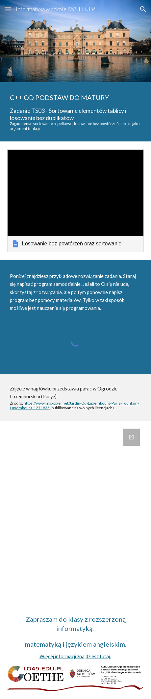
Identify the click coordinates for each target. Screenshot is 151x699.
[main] (75, 112)
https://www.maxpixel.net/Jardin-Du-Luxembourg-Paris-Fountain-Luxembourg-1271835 (74, 405)
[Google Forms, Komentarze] (75, 502)
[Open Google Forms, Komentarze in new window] (131, 437)
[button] (8, 9)
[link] (75, 200)
